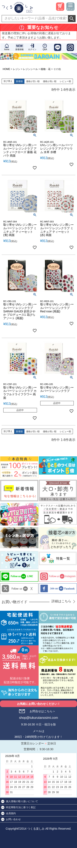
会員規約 (11, 813)
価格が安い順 (33, 81)
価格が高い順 (49, 81)
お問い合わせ (13, 819)
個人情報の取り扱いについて (22, 801)
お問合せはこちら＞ (42, 711)
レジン (16, 69)
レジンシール (30, 69)
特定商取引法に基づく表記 (21, 807)
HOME (6, 69)
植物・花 (46, 69)
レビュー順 (65, 81)
